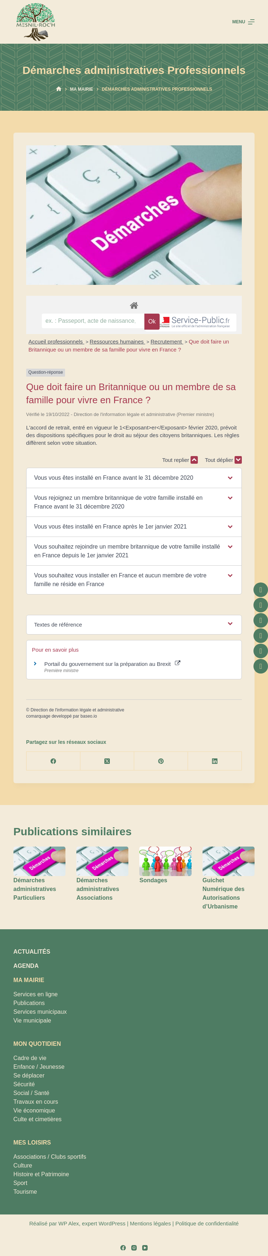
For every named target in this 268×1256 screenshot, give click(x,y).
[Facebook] (53, 761)
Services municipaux (40, 1012)
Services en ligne (35, 994)
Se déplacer (28, 1075)
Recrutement (167, 341)
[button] (134, 478)
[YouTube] (145, 1248)
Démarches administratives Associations (97, 889)
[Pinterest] (161, 761)
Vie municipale (32, 1020)
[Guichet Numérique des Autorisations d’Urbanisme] (229, 861)
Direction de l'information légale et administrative (77, 710)
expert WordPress (103, 1223)
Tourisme (25, 1192)
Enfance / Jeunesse (39, 1067)
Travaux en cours (35, 1102)
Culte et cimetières (37, 1119)
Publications (29, 1003)
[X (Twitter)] (107, 761)
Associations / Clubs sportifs (49, 1157)
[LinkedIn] (215, 761)
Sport (20, 1183)
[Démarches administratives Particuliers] (39, 861)
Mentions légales (150, 1223)
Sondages (153, 880)
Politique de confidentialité (207, 1223)
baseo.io (88, 716)
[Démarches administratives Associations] (102, 861)
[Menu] (243, 22)
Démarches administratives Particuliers (34, 889)
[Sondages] (165, 861)
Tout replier (180, 460)
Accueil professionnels (56, 341)
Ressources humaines (117, 341)
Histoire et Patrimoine (41, 1174)
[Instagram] (134, 1248)
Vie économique (34, 1110)
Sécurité (24, 1084)
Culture (22, 1165)
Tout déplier (223, 460)
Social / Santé (31, 1093)
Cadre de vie (30, 1058)
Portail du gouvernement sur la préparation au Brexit (112, 664)
